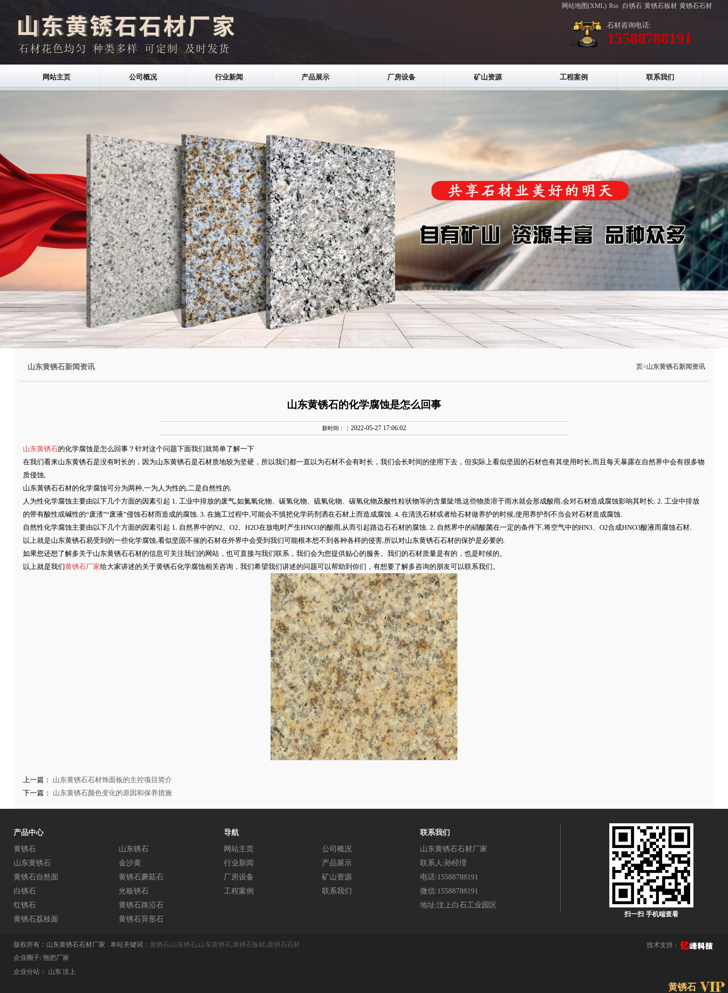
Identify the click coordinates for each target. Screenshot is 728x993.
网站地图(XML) (584, 5)
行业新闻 (229, 77)
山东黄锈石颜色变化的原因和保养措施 (112, 793)
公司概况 (143, 77)
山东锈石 (134, 849)
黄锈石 (25, 849)
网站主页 (57, 77)
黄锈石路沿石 (141, 905)
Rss (613, 5)
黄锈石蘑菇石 (141, 877)
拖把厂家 (56, 957)
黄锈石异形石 (141, 919)
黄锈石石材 (695, 5)
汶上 (69, 971)
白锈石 (632, 5)
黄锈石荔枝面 (36, 919)
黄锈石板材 (660, 5)
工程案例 (574, 77)
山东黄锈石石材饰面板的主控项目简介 (112, 780)
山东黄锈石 (32, 863)
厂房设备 (401, 77)
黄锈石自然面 (36, 877)
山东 (55, 971)
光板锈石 (134, 891)
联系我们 (660, 77)
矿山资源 (488, 77)
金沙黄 (130, 863)
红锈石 (25, 905)
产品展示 (315, 77)
